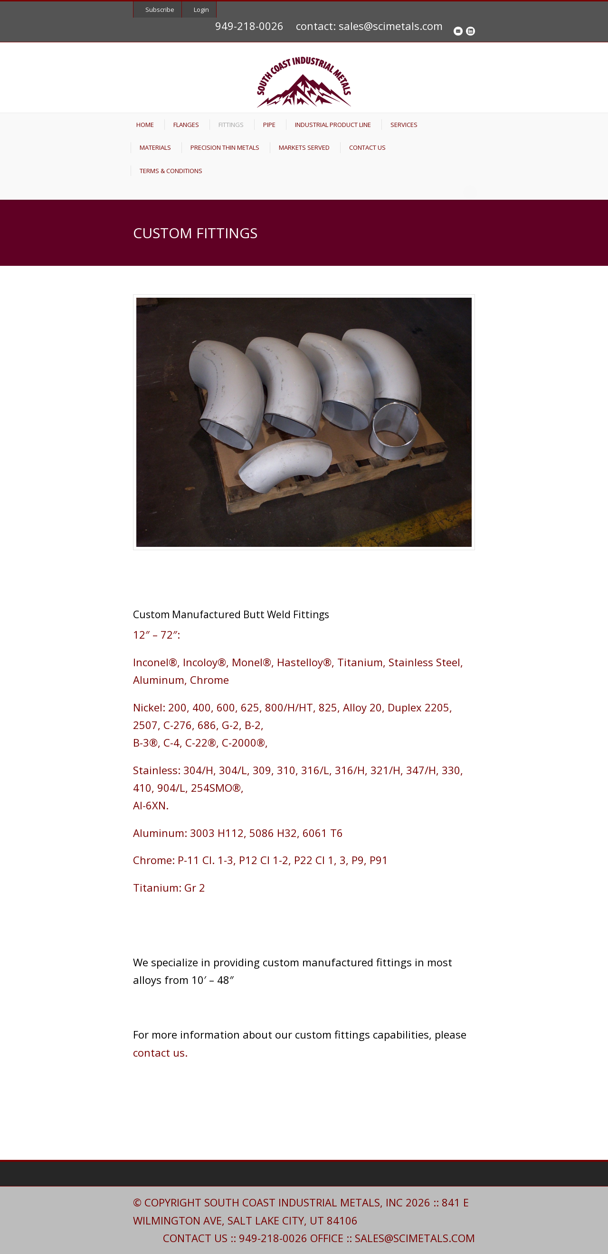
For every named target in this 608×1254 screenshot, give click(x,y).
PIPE (269, 124)
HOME (145, 124)
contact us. (160, 1052)
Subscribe (159, 9)
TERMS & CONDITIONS (171, 170)
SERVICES (404, 124)
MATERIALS (155, 147)
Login (201, 9)
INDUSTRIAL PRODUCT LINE (333, 124)
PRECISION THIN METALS (224, 147)
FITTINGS (231, 124)
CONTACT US (367, 147)
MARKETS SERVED (304, 147)
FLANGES (186, 124)
